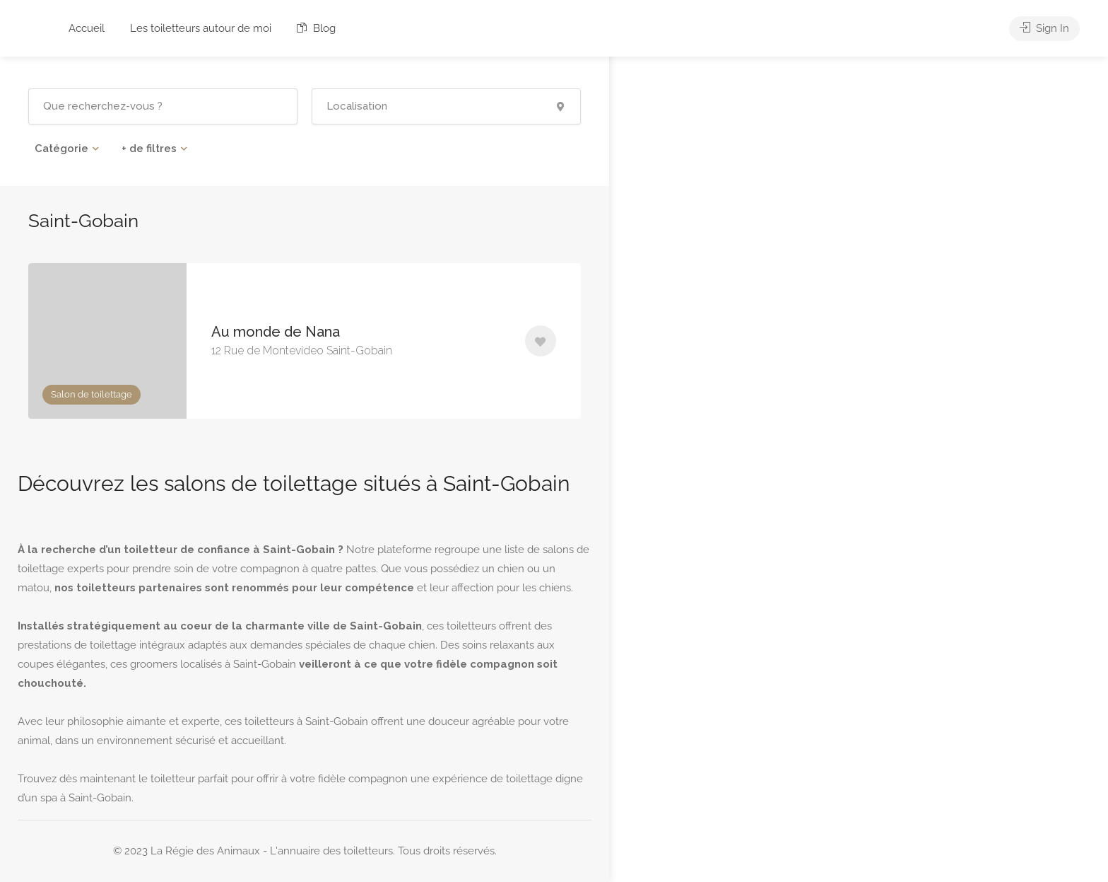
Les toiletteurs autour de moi (200, 28)
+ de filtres (149, 148)
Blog (316, 28)
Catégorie (61, 148)
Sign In (1044, 28)
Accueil (87, 28)
